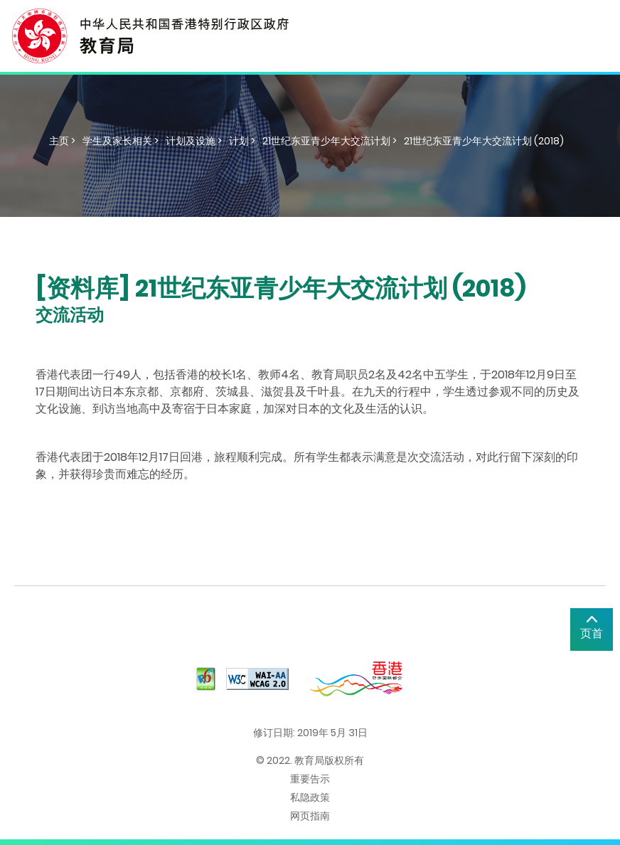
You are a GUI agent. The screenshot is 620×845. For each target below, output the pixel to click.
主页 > (62, 141)
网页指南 (310, 816)
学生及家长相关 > (120, 141)
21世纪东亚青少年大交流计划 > (329, 141)
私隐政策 (310, 797)
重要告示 (310, 779)
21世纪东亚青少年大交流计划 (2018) (484, 141)
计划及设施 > (194, 141)
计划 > (242, 141)
